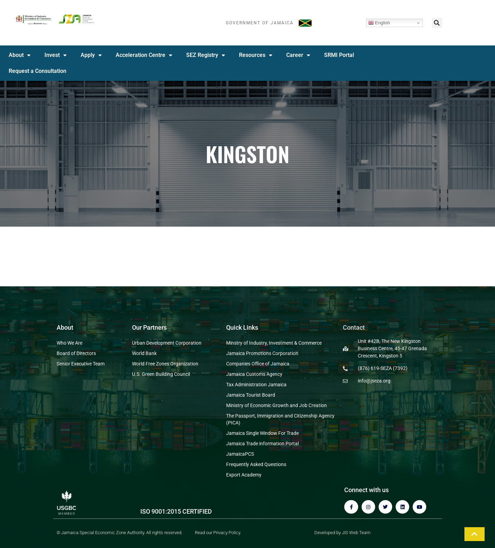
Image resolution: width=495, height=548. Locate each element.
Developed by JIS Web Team (342, 532)
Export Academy (244, 475)
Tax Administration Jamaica (256, 384)
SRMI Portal (339, 55)
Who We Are (69, 343)
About (20, 55)
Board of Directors (76, 353)
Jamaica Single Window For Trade (262, 433)
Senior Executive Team (81, 363)
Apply (91, 55)
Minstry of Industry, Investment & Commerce (274, 343)
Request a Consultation (37, 71)
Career (298, 55)
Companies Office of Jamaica (257, 363)
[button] (437, 23)
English (379, 23)
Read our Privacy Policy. (218, 532)
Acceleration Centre (144, 55)
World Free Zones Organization (165, 363)
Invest (55, 55)
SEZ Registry (205, 55)
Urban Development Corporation (166, 343)
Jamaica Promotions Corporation (262, 353)
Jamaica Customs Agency (254, 374)
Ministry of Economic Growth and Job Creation (276, 405)
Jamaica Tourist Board (250, 395)
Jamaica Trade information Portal (262, 443)
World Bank (144, 353)
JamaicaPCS (240, 454)
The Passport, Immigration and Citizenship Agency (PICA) (280, 419)
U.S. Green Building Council (161, 374)
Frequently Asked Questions (256, 464)
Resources (255, 55)
